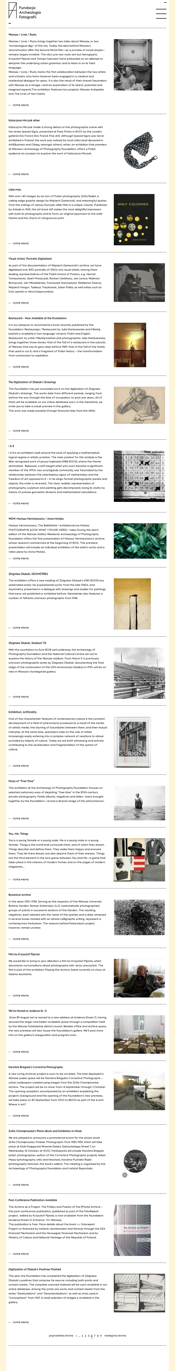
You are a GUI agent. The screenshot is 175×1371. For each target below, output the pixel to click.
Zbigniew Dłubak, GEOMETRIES (28, 574)
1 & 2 (11, 446)
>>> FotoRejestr (86, 1224)
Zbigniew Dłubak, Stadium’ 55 (27, 643)
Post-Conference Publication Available (33, 1200)
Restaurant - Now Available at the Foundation (37, 318)
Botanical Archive (20, 894)
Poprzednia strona (61, 1335)
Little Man (15, 189)
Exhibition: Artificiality (23, 712)
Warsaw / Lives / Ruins (22, 34)
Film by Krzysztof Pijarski (24, 954)
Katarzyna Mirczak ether (24, 120)
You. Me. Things (18, 833)
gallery (65, 406)
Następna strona (115, 1335)
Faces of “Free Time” (22, 781)
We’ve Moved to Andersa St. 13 (28, 1011)
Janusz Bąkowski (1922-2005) (59, 461)
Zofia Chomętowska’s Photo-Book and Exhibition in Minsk (45, 1131)
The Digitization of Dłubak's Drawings (32, 382)
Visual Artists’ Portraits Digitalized (30, 258)
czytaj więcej (19, 105)
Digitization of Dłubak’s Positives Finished (35, 1269)
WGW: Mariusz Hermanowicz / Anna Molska (36, 518)
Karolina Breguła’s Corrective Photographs (36, 1067)
